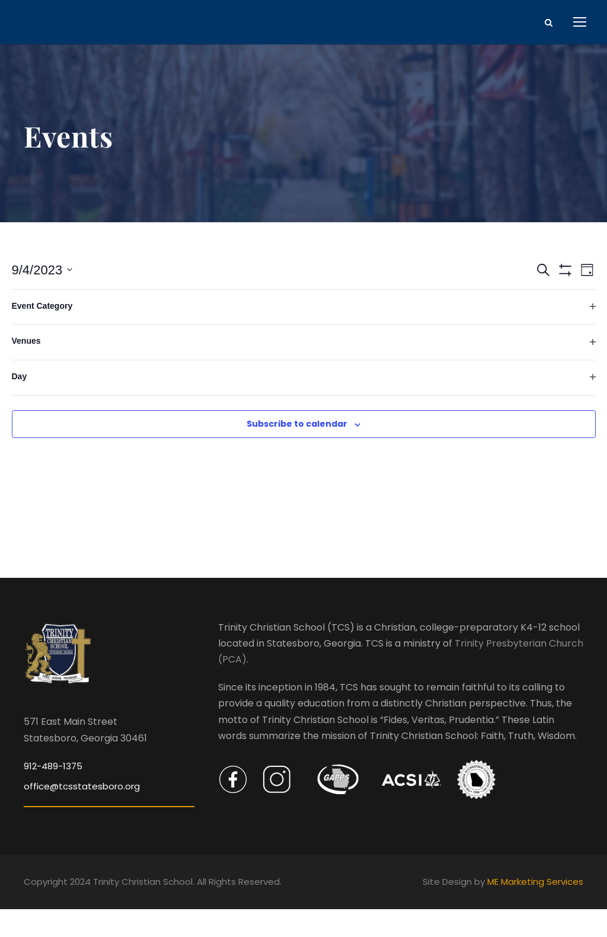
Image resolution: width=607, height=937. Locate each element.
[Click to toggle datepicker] (42, 298)
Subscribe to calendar (297, 452)
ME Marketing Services (535, 910)
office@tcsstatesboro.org (82, 814)
